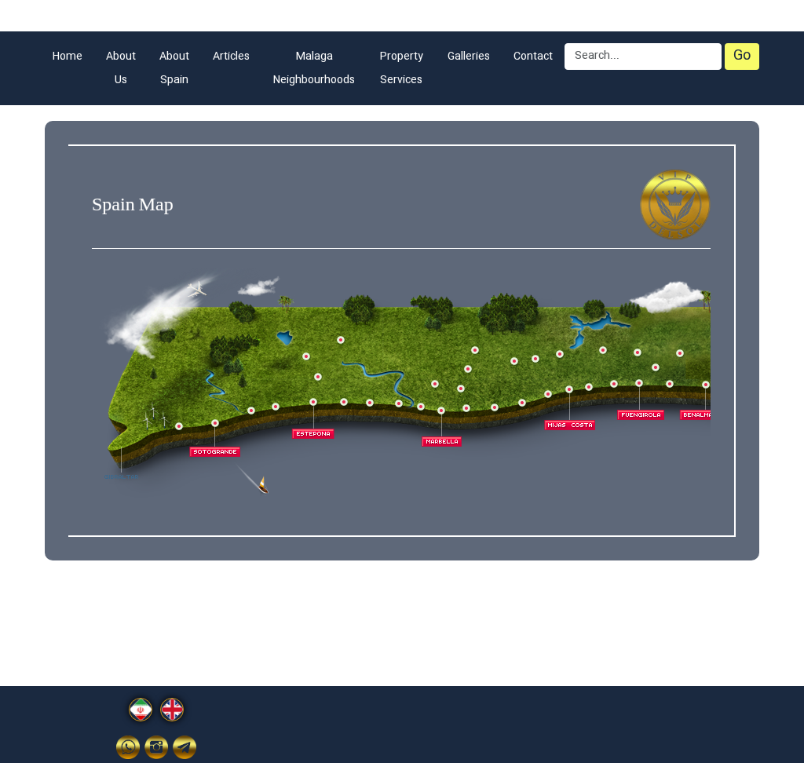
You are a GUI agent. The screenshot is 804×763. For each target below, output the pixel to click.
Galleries (469, 56)
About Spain (174, 68)
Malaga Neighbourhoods (314, 68)
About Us (121, 68)
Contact (533, 56)
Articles (231, 56)
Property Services (401, 68)
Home (67, 56)
